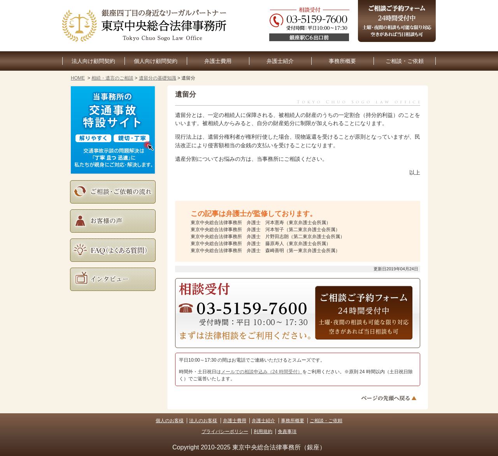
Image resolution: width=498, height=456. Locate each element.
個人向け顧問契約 (155, 61)
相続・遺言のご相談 (112, 78)
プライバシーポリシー (225, 431)
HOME (78, 78)
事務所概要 (342, 61)
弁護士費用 (217, 61)
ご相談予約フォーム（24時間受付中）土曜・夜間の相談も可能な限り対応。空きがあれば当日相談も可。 (397, 21)
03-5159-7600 (352, 25)
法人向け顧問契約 (93, 61)
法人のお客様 (203, 420)
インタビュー (113, 279)
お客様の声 (113, 221)
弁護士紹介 (280, 61)
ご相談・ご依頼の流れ (113, 192)
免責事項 (287, 431)
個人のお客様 (170, 420)
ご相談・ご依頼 (405, 61)
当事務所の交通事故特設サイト (113, 129)
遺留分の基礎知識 (157, 78)
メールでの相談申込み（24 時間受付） (261, 371)
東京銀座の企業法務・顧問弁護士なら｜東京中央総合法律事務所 (146, 25)
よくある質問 (113, 250)
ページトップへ (389, 398)
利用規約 (263, 431)
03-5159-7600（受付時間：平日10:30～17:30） (243, 308)
